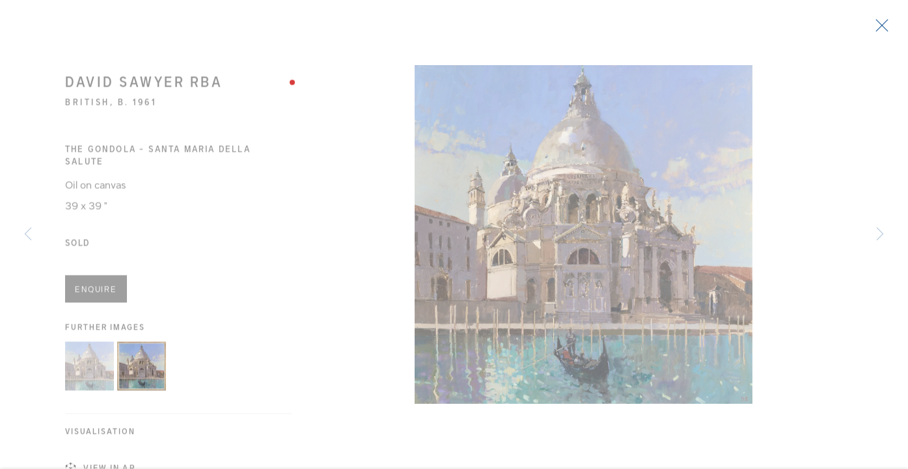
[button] (89, 371)
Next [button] (880, 234)
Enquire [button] (96, 294)
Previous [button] (28, 234)
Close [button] (888, 29)
